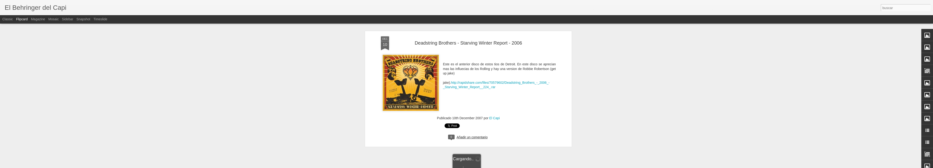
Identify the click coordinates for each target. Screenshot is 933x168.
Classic (7, 19)
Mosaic (53, 19)
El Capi (494, 65)
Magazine (38, 19)
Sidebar (67, 19)
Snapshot (83, 19)
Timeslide (100, 19)
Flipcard (22, 19)
